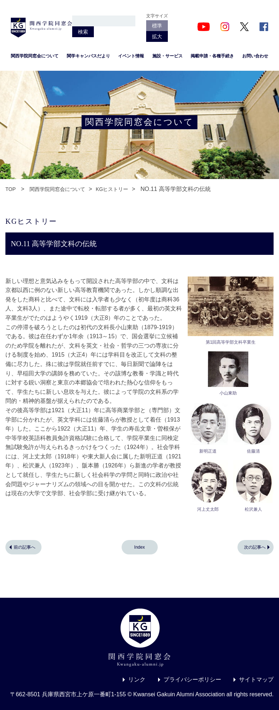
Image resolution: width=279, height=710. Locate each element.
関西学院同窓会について (34, 55)
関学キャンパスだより (88, 55)
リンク (136, 679)
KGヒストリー (112, 189)
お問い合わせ (255, 55)
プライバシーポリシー (192, 679)
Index (139, 547)
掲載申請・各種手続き (212, 55)
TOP (10, 189)
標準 (157, 26)
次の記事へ (255, 547)
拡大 (157, 36)
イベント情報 (131, 55)
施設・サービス (167, 55)
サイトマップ (256, 679)
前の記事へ (24, 547)
